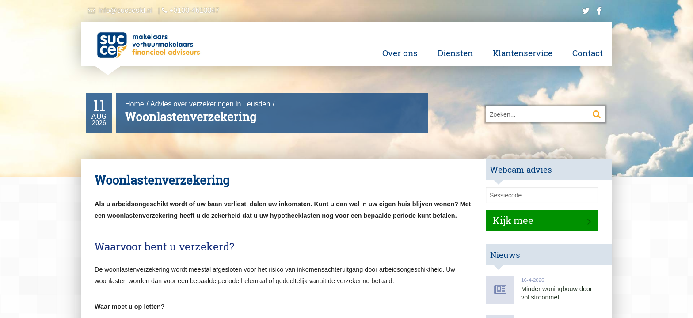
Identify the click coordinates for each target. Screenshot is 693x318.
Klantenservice (522, 52)
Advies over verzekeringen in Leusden (210, 104)
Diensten (455, 52)
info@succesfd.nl (125, 10)
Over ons (400, 52)
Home (134, 104)
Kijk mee (513, 220)
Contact (587, 52)
